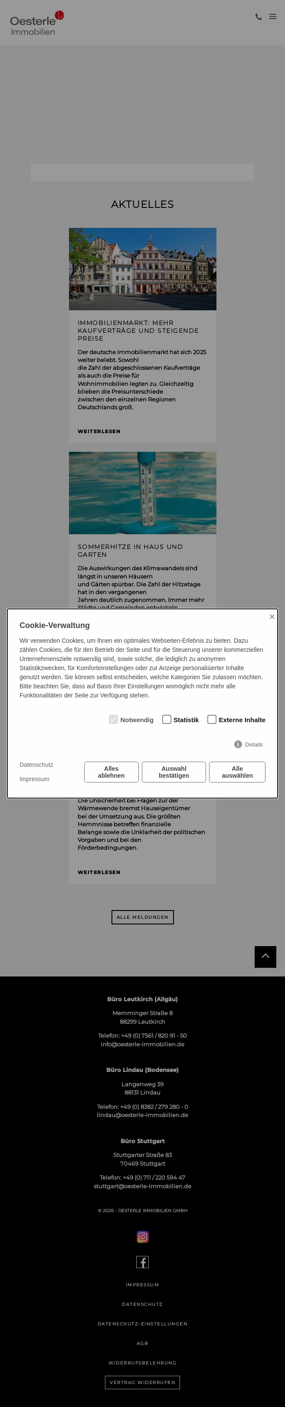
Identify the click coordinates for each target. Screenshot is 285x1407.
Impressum (34, 779)
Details (254, 744)
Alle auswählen (237, 772)
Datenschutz (36, 764)
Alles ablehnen (111, 772)
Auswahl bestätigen (174, 772)
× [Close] (272, 616)
